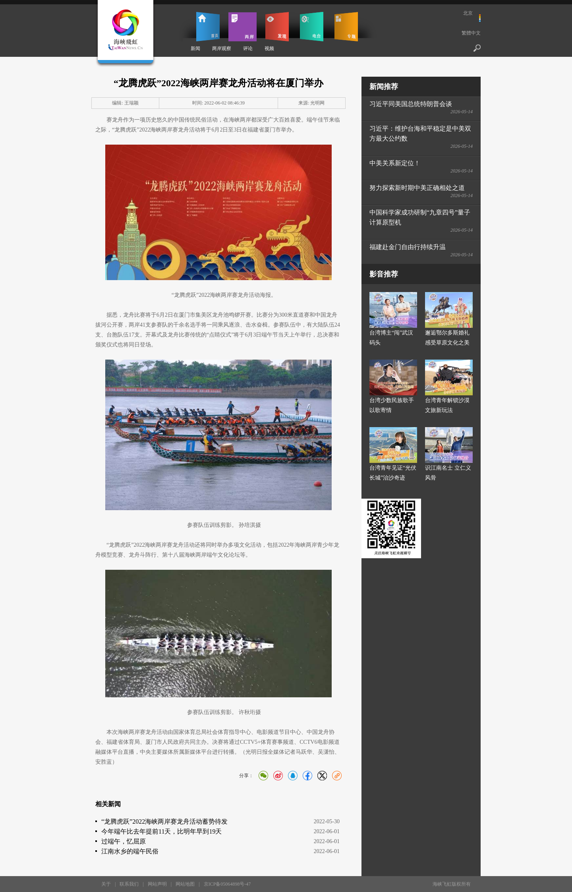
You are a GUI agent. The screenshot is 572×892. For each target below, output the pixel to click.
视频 (269, 48)
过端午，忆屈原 (123, 841)
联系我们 (129, 884)
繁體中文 (471, 33)
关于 (106, 884)
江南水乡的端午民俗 (129, 851)
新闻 (195, 48)
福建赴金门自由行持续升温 (407, 247)
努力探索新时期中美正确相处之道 (417, 187)
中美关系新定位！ (394, 163)
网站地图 (185, 884)
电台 (312, 26)
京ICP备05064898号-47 (227, 884)
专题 (346, 26)
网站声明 (157, 884)
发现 (277, 26)
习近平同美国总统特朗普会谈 (410, 104)
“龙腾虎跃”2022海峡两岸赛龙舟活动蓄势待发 (164, 821)
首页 (208, 26)
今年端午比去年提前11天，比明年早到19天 (161, 831)
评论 (248, 48)
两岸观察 (221, 48)
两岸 (242, 26)
